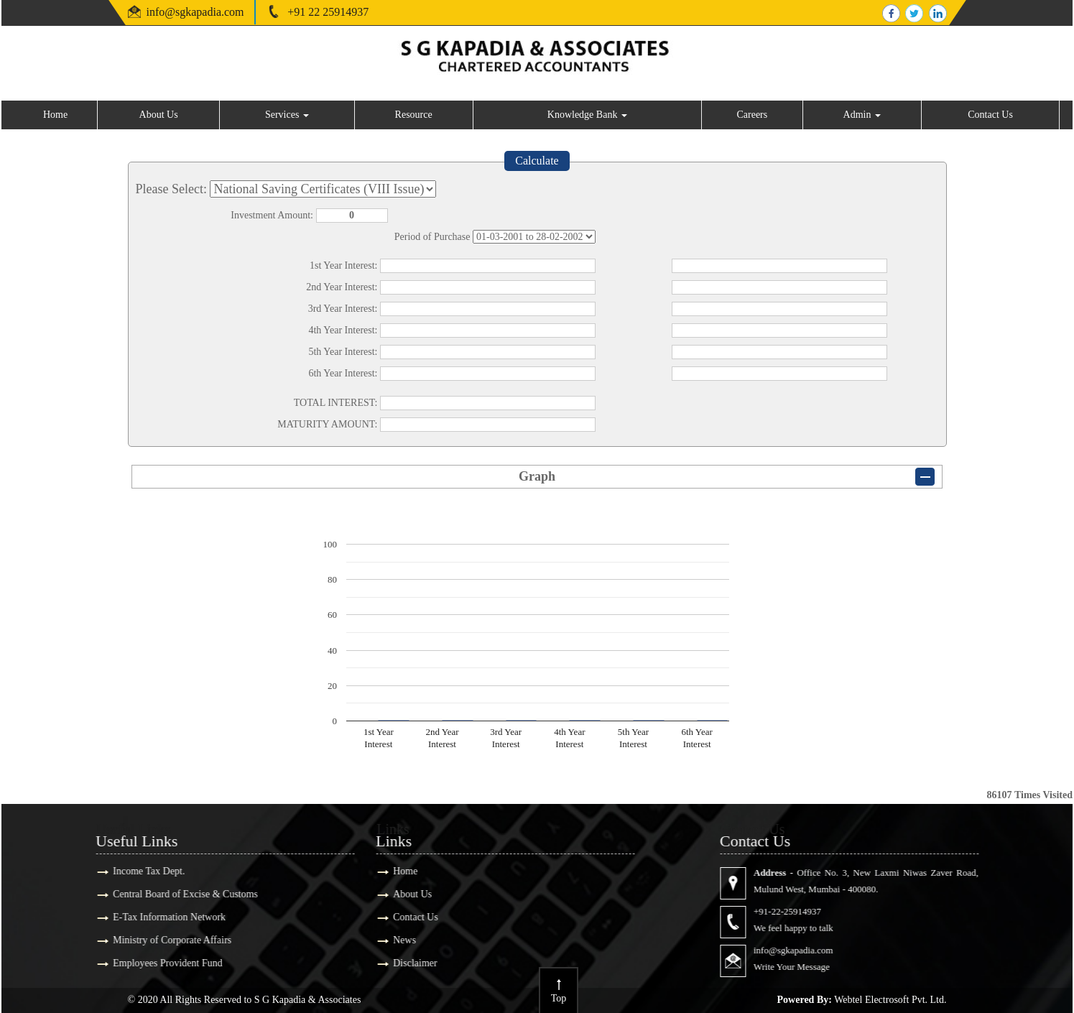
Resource (413, 114)
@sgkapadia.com (204, 12)
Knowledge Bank (587, 114)
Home (55, 114)
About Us (158, 114)
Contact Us (990, 114)
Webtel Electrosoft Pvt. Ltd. (890, 999)
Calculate (536, 160)
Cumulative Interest (534, 237)
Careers (751, 114)
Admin (862, 114)
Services (287, 114)
